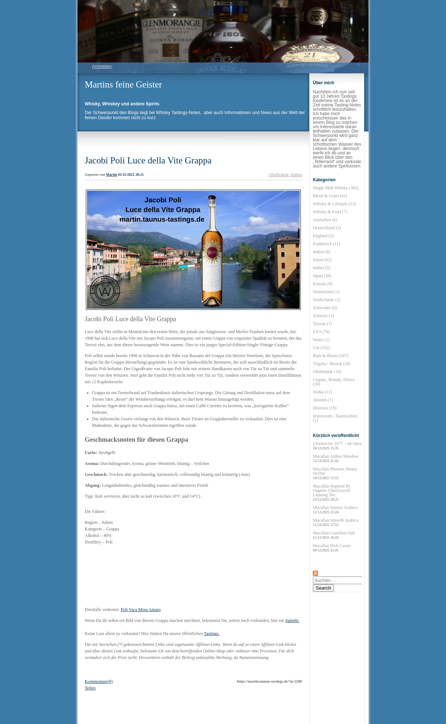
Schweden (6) (325, 307)
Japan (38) (322, 275)
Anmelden (102, 66)
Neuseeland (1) (326, 291)
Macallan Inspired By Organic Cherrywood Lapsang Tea (332, 492)
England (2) (323, 235)
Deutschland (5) (327, 227)
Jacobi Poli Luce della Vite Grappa (148, 160)
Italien (296, 174)
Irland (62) (322, 259)
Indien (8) (321, 251)
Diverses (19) (325, 407)
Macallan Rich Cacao (331, 547)
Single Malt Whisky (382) (335, 187)
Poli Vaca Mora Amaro (141, 609)
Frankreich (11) (326, 243)
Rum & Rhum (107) (330, 355)
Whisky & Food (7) (330, 211)
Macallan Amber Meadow (335, 458)
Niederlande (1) (327, 299)
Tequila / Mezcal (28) (331, 363)
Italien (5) (321, 267)
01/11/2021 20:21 (131, 175)
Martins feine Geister (123, 84)
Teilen (90, 688)
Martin (111, 175)
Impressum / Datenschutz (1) (335, 418)
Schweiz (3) (323, 315)
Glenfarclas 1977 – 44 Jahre (337, 445)
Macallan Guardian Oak (334, 534)
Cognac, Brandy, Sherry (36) (334, 382)
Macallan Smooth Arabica (335, 522)
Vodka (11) (322, 392)
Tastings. (211, 633)
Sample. (292, 620)
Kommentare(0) (99, 681)
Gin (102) (321, 347)
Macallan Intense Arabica (335, 509)
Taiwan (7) (322, 323)
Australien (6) (325, 219)
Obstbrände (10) (327, 371)
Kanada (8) (322, 283)
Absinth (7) (323, 400)
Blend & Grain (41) (330, 195)
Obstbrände (279, 174)
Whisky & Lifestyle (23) (334, 203)
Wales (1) (321, 339)
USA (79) (321, 331)
